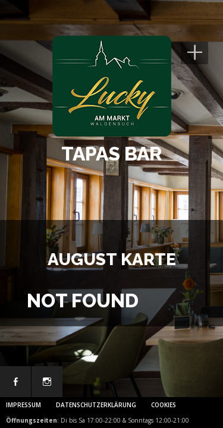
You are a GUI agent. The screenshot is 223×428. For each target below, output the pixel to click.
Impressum (23, 405)
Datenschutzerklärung (96, 405)
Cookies (163, 405)
